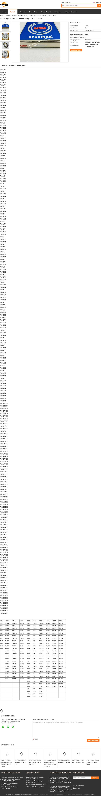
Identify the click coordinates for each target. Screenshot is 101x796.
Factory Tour (33, 12)
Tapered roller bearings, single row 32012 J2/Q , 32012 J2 (35, 777)
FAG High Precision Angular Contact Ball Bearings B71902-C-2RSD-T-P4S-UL (60, 782)
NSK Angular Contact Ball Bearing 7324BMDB (78, 761)
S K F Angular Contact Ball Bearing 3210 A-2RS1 (93, 762)
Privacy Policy (10, 794)
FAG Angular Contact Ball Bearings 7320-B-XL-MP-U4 (35, 762)
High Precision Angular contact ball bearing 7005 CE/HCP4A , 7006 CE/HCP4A (50, 763)
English (98, 2)
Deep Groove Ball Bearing (10, 772)
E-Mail (75, 785)
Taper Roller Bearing (33, 772)
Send (94, 778)
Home (4, 12)
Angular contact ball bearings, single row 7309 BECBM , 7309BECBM (59, 777)
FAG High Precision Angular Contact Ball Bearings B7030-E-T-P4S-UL (6, 763)
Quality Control (46, 12)
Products (12, 12)
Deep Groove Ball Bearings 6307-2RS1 (12, 777)
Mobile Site (76, 788)
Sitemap (81, 785)
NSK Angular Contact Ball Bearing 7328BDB (64, 761)
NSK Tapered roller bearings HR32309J (36, 784)
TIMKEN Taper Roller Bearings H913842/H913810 (34, 781)
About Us (22, 12)
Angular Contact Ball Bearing (20, 15)
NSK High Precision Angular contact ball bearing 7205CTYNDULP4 (61, 790)
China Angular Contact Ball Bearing (24, 794)
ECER (92, 794)
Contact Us (58, 12)
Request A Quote (71, 12)
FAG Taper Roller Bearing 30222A (35, 787)
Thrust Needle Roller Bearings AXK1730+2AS (10, 787)
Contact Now (77, 50)
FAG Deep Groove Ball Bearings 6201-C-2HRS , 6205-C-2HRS (12, 780)
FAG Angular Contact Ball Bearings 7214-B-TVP (21, 762)
